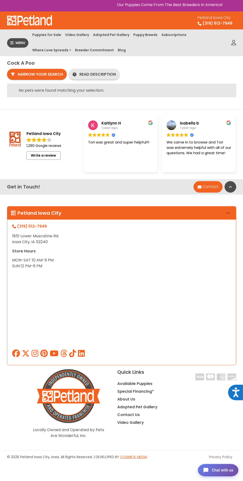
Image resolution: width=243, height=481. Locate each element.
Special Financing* (135, 391)
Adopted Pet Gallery (111, 34)
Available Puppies (134, 383)
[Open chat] (217, 469)
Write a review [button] (43, 155)
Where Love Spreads (50, 50)
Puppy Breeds (145, 34)
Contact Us (128, 415)
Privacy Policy (220, 456)
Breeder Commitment (94, 50)
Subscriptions (173, 34)
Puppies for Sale (46, 34)
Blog (122, 50)
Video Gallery (77, 34)
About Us (126, 399)
